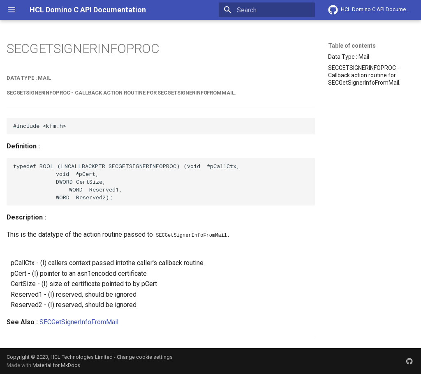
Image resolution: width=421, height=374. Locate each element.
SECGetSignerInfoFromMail (78, 321)
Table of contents (352, 45)
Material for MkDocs (56, 365)
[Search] (267, 9)
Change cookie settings (145, 356)
